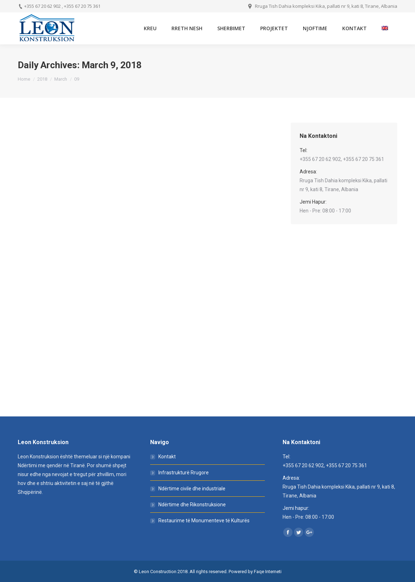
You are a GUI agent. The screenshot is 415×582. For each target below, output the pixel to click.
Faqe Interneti (268, 571)
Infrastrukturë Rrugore (183, 472)
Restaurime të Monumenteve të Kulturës (204, 520)
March (60, 79)
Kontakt (167, 456)
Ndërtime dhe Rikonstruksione (192, 504)
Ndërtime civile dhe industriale (191, 488)
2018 (42, 79)
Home (24, 79)
